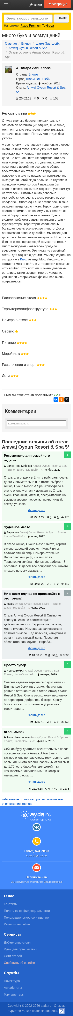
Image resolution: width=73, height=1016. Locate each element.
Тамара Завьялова (33, 68)
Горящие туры (14, 994)
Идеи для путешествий (20, 949)
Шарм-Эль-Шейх (47, 43)
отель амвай (14, 732)
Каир (23, 259)
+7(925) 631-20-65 (36, 851)
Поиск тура (12, 981)
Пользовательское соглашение (26, 917)
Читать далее (36, 510)
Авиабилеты (13, 987)
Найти (62, 18)
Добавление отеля (17, 942)
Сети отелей (13, 956)
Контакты (10, 904)
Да (56, 395)
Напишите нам (36, 877)
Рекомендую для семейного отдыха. (27, 458)
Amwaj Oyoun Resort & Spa (28, 48)
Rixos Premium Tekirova (37, 25)
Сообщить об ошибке (19, 962)
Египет (26, 43)
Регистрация (57, 4)
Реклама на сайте (17, 924)
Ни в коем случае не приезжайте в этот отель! (32, 596)
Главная (11, 43)
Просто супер (15, 665)
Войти (34, 5)
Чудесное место (17, 527)
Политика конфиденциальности (27, 910)
